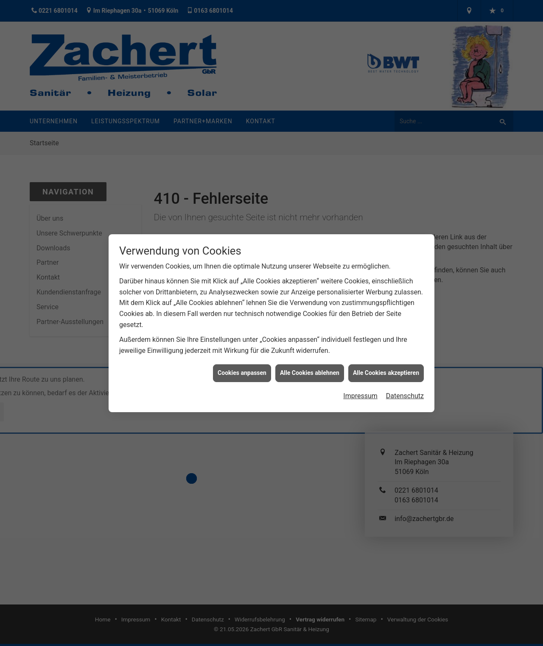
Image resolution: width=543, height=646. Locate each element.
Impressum (360, 389)
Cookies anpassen (242, 366)
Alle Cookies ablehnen (309, 366)
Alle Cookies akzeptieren (386, 366)
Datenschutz (405, 389)
